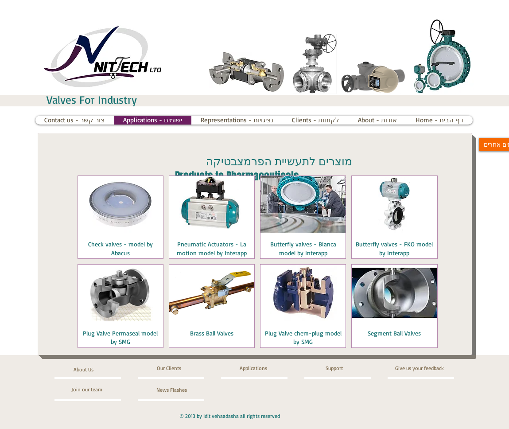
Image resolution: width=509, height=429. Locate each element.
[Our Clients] (181, 368)
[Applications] (265, 368)
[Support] (347, 368)
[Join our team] (95, 389)
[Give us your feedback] (427, 368)
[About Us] (107, 369)
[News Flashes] (181, 390)
